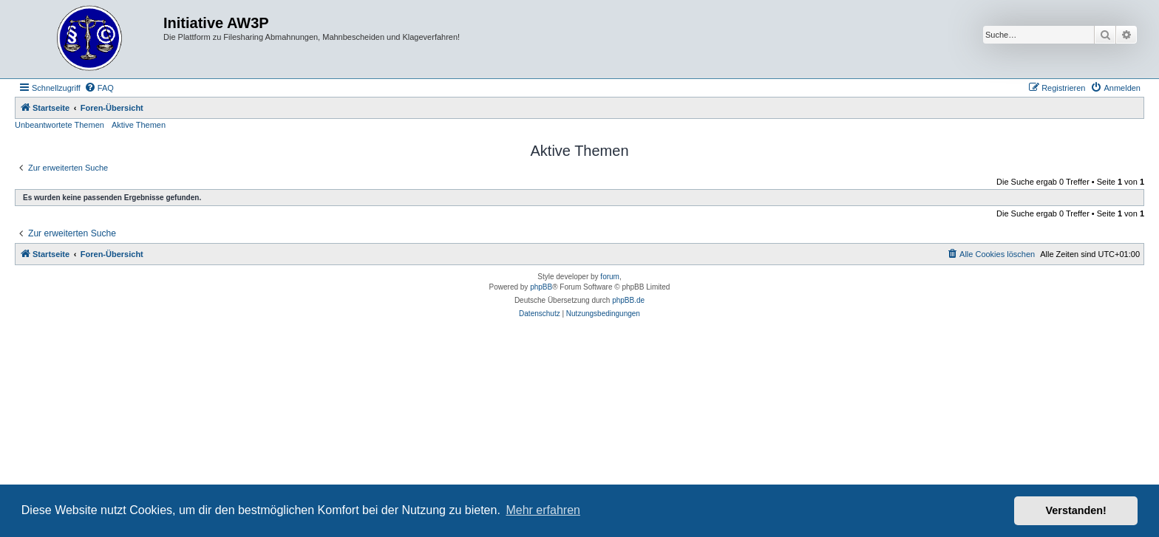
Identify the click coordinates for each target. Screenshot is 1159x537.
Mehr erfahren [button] (543, 510)
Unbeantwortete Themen (59, 124)
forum (609, 277)
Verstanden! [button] (1076, 510)
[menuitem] (99, 88)
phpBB (541, 287)
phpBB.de (628, 300)
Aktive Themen (139, 124)
